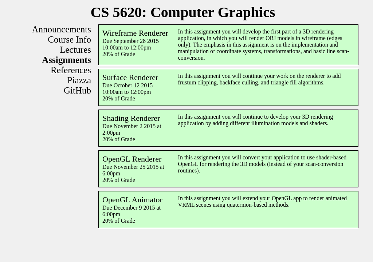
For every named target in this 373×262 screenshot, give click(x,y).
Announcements (61, 29)
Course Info (69, 39)
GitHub (77, 90)
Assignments (66, 60)
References (71, 70)
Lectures (75, 50)
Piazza (79, 80)
